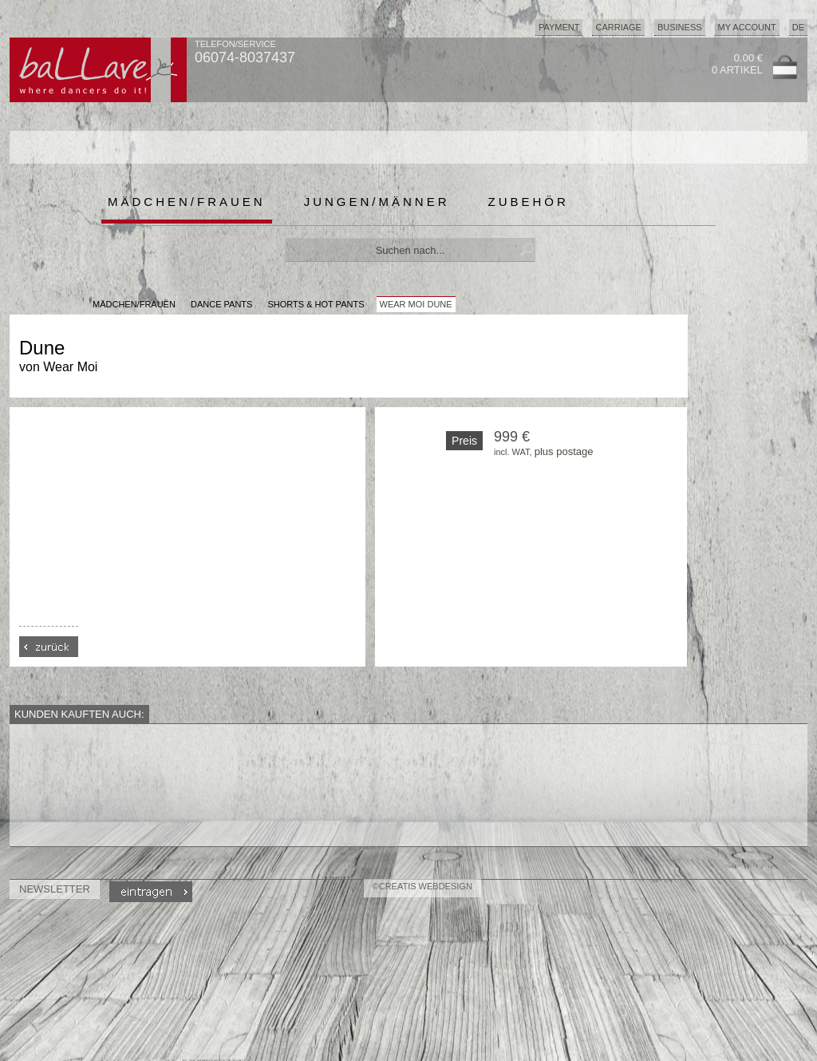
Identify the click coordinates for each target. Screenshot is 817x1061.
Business (679, 27)
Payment (559, 27)
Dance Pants (221, 304)
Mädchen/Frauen (187, 201)
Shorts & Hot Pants (315, 304)
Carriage (618, 27)
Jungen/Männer (377, 201)
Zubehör (528, 201)
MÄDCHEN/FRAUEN (134, 304)
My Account (747, 27)
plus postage (564, 451)
